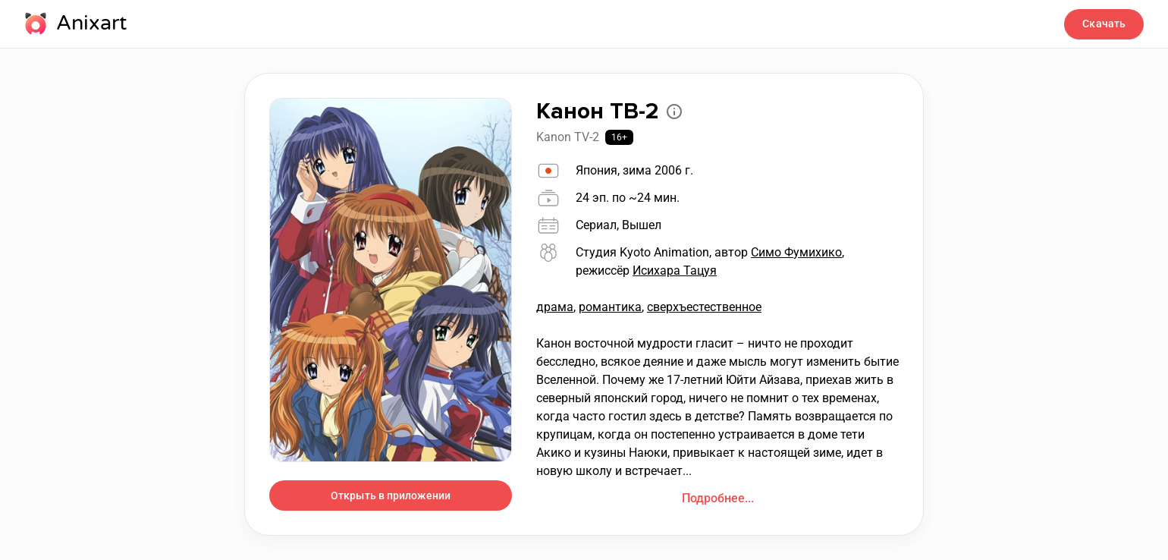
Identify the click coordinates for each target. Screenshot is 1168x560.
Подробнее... (718, 498)
